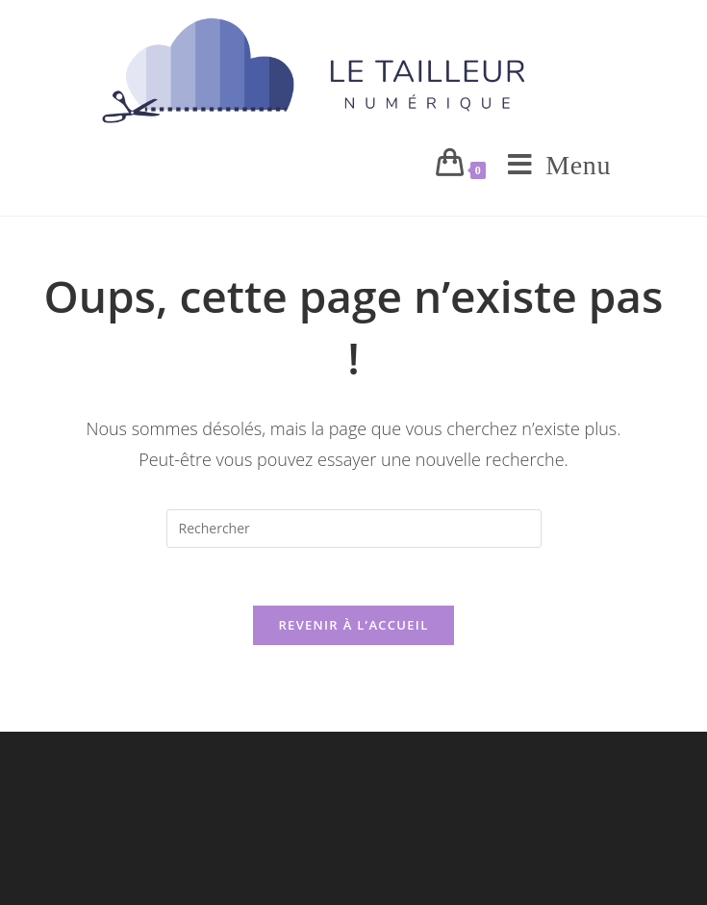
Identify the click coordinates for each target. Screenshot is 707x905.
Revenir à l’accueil (353, 625)
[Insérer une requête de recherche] (354, 528)
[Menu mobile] (552, 165)
